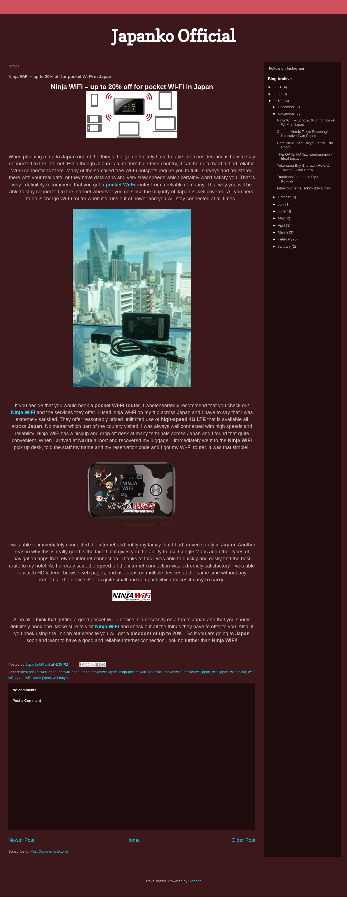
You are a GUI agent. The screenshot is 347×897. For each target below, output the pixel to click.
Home (133, 840)
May (282, 218)
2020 (278, 94)
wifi (250, 672)
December (287, 107)
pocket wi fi (172, 672)
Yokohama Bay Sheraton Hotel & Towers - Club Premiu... (303, 167)
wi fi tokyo (238, 672)
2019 (278, 101)
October (285, 197)
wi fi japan (220, 672)
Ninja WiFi (23, 412)
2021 (278, 87)
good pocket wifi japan (99, 672)
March (283, 232)
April (282, 225)
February (285, 239)
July (281, 204)
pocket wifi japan (196, 672)
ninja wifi (155, 672)
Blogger (194, 881)
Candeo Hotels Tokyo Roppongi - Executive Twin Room (303, 134)
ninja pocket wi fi (132, 672)
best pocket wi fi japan (39, 672)
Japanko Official (173, 36)
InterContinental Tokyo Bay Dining (304, 188)
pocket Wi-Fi (120, 184)
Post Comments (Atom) (49, 851)
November (287, 114)
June (282, 211)
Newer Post (21, 840)
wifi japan (15, 678)
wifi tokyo (60, 678)
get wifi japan (69, 672)
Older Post (243, 840)
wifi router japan (38, 678)
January (285, 246)
